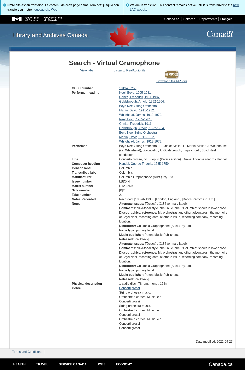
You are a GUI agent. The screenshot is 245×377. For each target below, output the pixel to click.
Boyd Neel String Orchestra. (138, 106)
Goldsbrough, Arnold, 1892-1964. (142, 101)
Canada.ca (171, 19)
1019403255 (127, 88)
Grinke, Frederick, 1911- (136, 123)
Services (189, 19)
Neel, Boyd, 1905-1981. (135, 92)
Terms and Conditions (27, 351)
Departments (208, 19)
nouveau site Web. (45, 9)
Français (226, 19)
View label (87, 70)
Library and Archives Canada (50, 35)
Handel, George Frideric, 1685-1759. (144, 163)
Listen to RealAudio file (129, 70)
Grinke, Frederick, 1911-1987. (139, 97)
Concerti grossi (129, 288)
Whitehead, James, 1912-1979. (140, 114)
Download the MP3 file (171, 81)
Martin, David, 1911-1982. (137, 110)
